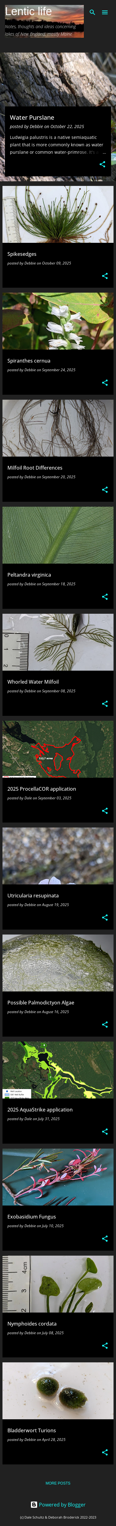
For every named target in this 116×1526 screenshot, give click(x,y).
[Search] (92, 12)
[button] (102, 165)
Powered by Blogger (58, 1504)
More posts (57, 1483)
